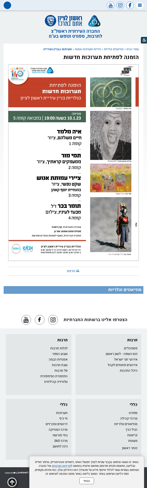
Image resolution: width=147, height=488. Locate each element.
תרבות (132, 340)
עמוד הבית (133, 49)
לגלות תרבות (59, 348)
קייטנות (132, 435)
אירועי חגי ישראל (125, 359)
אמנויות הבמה (58, 359)
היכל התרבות (128, 370)
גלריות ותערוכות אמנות (88, 49)
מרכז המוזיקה (58, 429)
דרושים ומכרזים (57, 424)
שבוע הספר (60, 353)
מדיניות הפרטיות (61, 466)
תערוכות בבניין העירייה (57, 49)
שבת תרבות (60, 365)
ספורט (133, 413)
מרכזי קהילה (128, 418)
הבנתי (86, 481)
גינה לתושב (60, 446)
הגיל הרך (131, 429)
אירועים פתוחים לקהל (122, 365)
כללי (133, 404)
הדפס (71, 271)
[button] (139, 5)
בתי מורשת (60, 435)
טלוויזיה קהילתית (56, 381)
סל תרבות (61, 370)
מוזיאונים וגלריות (113, 49)
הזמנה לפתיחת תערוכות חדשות (101, 57)
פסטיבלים (130, 348)
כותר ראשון (129, 448)
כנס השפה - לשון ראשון (121, 353)
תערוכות (62, 413)
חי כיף (63, 418)
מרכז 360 (61, 440)
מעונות (132, 440)
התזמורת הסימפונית (54, 376)
